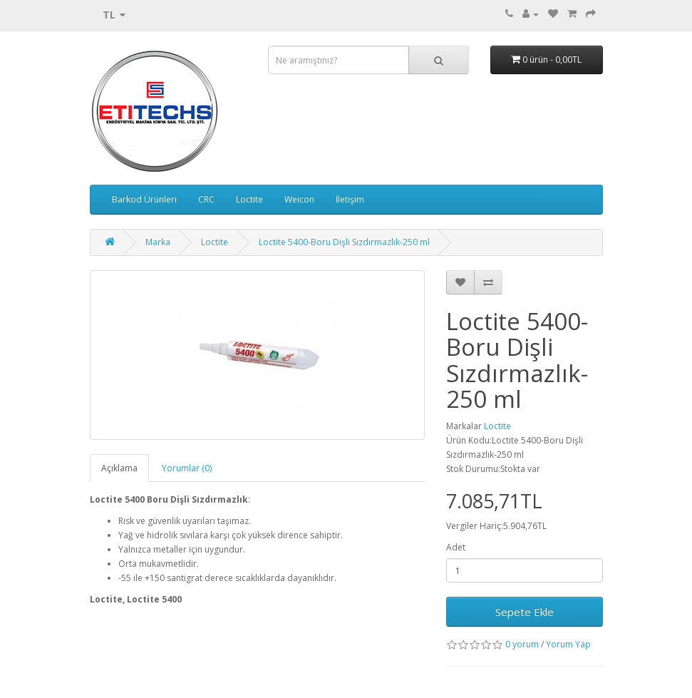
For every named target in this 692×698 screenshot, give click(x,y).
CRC (206, 199)
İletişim (350, 199)
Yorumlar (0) (187, 468)
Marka (157, 242)
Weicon (299, 199)
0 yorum (522, 644)
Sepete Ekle (524, 612)
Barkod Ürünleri (144, 199)
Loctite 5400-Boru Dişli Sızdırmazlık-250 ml (344, 242)
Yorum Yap (568, 644)
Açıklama (119, 468)
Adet (455, 547)
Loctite (249, 199)
